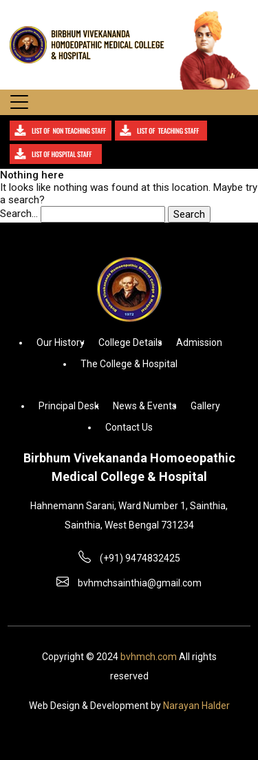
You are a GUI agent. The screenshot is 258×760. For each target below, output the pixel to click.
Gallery (205, 405)
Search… (19, 213)
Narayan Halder (196, 705)
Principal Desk (69, 405)
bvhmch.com (148, 656)
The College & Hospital (129, 363)
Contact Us (129, 427)
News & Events (145, 405)
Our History (60, 342)
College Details (130, 342)
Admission (199, 342)
